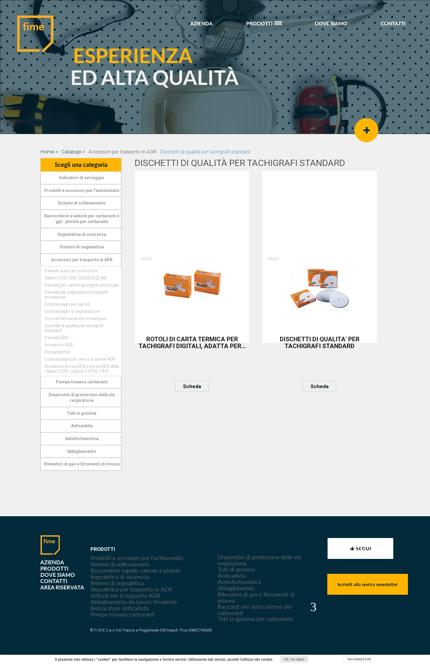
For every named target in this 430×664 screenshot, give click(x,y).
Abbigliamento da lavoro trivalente (133, 602)
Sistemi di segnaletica (117, 583)
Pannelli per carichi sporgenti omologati (81, 285)
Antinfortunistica (239, 582)
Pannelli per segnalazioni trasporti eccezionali (76, 294)
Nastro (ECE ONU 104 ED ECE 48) (75, 278)
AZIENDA (201, 23)
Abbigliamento (236, 588)
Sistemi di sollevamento (120, 564)
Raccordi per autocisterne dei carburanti (254, 609)
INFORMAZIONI (359, 659)
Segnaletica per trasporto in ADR (131, 589)
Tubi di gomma (236, 569)
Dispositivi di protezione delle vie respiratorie (260, 560)
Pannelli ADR (56, 337)
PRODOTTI (263, 23)
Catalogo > (73, 152)
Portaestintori (57, 352)
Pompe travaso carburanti (122, 614)
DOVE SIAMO (331, 23)
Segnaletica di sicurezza (119, 577)
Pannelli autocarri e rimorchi (70, 270)
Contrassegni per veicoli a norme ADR (79, 359)
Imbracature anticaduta (119, 608)
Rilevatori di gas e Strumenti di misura (256, 597)
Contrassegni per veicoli (67, 304)
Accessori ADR (58, 344)
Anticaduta (231, 575)
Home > (49, 152)
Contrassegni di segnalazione (72, 311)
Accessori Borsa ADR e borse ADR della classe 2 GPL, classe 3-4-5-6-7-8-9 (81, 368)
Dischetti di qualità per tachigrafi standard (205, 152)
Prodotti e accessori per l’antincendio (136, 558)
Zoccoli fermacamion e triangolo (75, 318)
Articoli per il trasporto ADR (125, 595)
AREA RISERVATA (62, 587)
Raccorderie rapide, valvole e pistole (135, 570)
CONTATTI (393, 23)
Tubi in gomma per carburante (255, 619)
